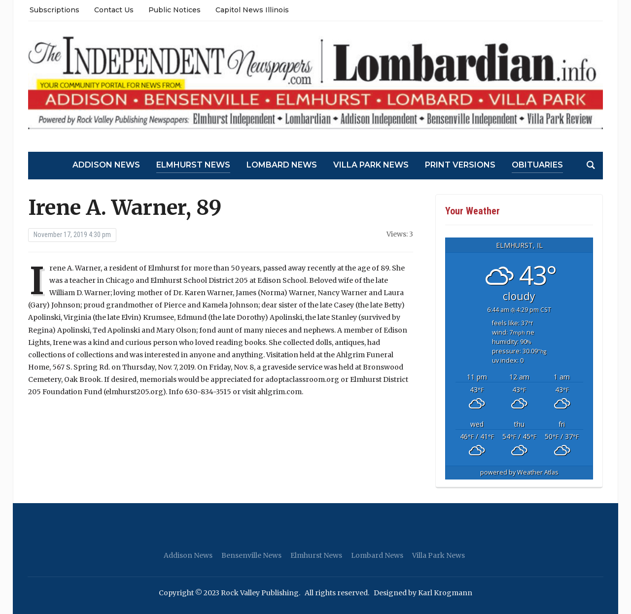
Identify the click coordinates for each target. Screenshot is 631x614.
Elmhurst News (193, 165)
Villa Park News (371, 165)
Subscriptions (54, 9)
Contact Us (114, 9)
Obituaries (537, 165)
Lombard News (281, 165)
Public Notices (174, 9)
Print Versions (460, 165)
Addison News (106, 165)
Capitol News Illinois (252, 9)
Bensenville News (251, 555)
